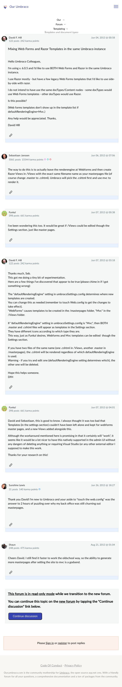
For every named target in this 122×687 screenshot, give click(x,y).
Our (59, 20)
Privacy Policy (73, 665)
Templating (59, 29)
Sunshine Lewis (17, 485)
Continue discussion (25, 616)
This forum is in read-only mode (31, 594)
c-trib (39, 490)
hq (50, 160)
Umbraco (64, 672)
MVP (45, 160)
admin (47, 160)
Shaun (12, 544)
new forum (67, 601)
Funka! (12, 212)
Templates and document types (61, 32)
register (62, 643)
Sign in (50, 643)
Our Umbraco (19, 6)
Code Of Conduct (51, 665)
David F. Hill (15, 37)
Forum (59, 24)
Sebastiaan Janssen (19, 155)
